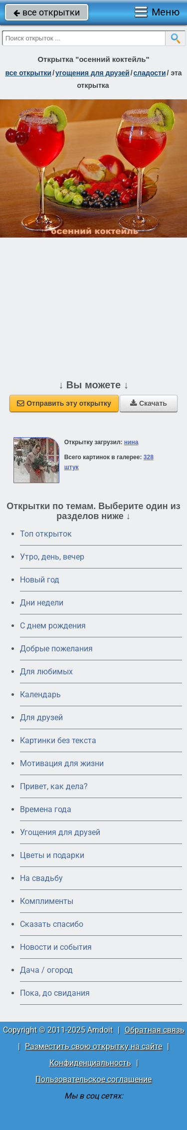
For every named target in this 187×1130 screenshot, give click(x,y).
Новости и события (56, 947)
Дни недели (41, 602)
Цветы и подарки (52, 855)
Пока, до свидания (55, 993)
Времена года (45, 809)
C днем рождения (53, 625)
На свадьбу (41, 878)
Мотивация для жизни (62, 763)
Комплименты (46, 901)
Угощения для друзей (60, 832)
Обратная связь (155, 1030)
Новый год (39, 579)
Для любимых (46, 671)
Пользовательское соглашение (93, 1079)
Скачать (148, 403)
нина (131, 442)
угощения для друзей (92, 73)
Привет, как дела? (54, 786)
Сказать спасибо (51, 924)
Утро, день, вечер (52, 557)
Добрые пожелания (56, 648)
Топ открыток (46, 534)
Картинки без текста (58, 740)
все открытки (46, 12)
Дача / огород (46, 970)
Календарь (40, 694)
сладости (150, 73)
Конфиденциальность (90, 1063)
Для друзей (41, 717)
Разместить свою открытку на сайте (93, 1046)
